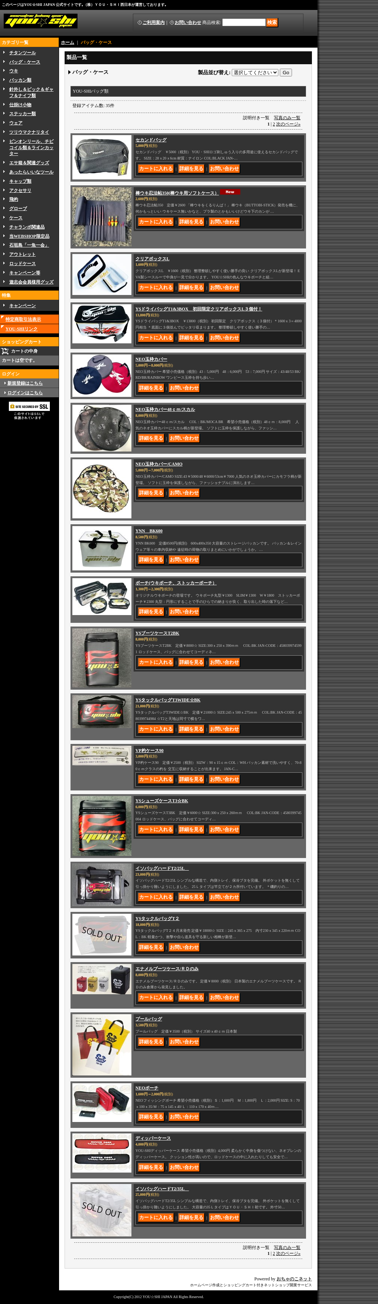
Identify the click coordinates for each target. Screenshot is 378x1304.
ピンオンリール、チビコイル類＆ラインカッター (31, 148)
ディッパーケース (153, 1138)
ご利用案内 (153, 22)
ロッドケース (22, 263)
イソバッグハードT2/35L (162, 1188)
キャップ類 (20, 181)
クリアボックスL (152, 258)
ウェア (16, 123)
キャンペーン (22, 305)
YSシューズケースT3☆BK (161, 800)
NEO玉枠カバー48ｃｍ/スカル (165, 409)
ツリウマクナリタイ (29, 132)
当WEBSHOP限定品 (29, 236)
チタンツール (22, 52)
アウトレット (22, 254)
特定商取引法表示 (23, 319)
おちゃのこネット (294, 1278)
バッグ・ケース (24, 62)
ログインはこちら (25, 392)
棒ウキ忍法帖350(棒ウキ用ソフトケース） (177, 193)
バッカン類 (20, 80)
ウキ (13, 70)
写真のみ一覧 (287, 117)
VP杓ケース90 (149, 750)
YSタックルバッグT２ (157, 918)
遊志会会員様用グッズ (31, 282)
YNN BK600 (148, 530)
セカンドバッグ (150, 140)
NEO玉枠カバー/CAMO (158, 464)
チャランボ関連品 (27, 227)
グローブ (18, 208)
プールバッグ (148, 1019)
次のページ (288, 124)
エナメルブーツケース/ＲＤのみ (167, 968)
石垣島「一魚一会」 (29, 245)
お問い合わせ (188, 22)
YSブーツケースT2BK (157, 633)
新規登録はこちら (25, 383)
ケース (16, 217)
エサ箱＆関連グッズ (29, 162)
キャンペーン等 (24, 272)
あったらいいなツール (31, 172)
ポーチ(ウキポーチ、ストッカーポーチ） (176, 583)
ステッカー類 (22, 113)
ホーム (67, 42)
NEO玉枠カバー (151, 359)
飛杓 (13, 199)
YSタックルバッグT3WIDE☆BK (167, 700)
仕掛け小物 (20, 104)
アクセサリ (20, 190)
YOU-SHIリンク (22, 329)
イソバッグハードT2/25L (162, 868)
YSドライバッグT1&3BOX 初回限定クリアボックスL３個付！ (198, 309)
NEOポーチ (146, 1088)
